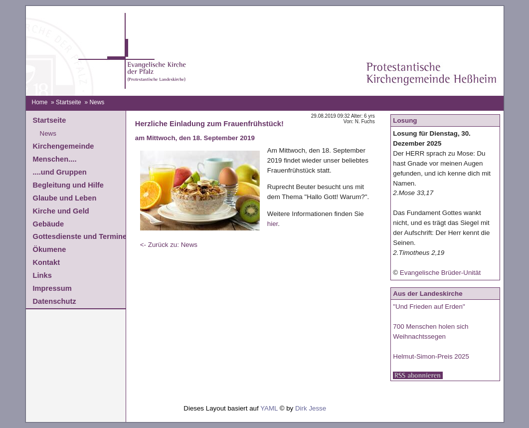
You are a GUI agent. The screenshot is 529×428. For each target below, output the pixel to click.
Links (42, 275)
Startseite (68, 102)
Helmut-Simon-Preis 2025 (431, 356)
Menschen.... (55, 159)
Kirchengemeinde (63, 146)
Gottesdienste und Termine (80, 236)
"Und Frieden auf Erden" (429, 306)
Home (39, 102)
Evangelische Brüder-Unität (440, 272)
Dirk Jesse (310, 408)
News (48, 133)
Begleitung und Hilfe (68, 185)
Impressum (52, 288)
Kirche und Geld (61, 211)
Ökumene (49, 249)
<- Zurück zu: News (168, 244)
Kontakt (46, 262)
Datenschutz (54, 301)
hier (272, 223)
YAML (269, 408)
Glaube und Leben (65, 198)
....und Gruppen (60, 172)
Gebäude (48, 224)
